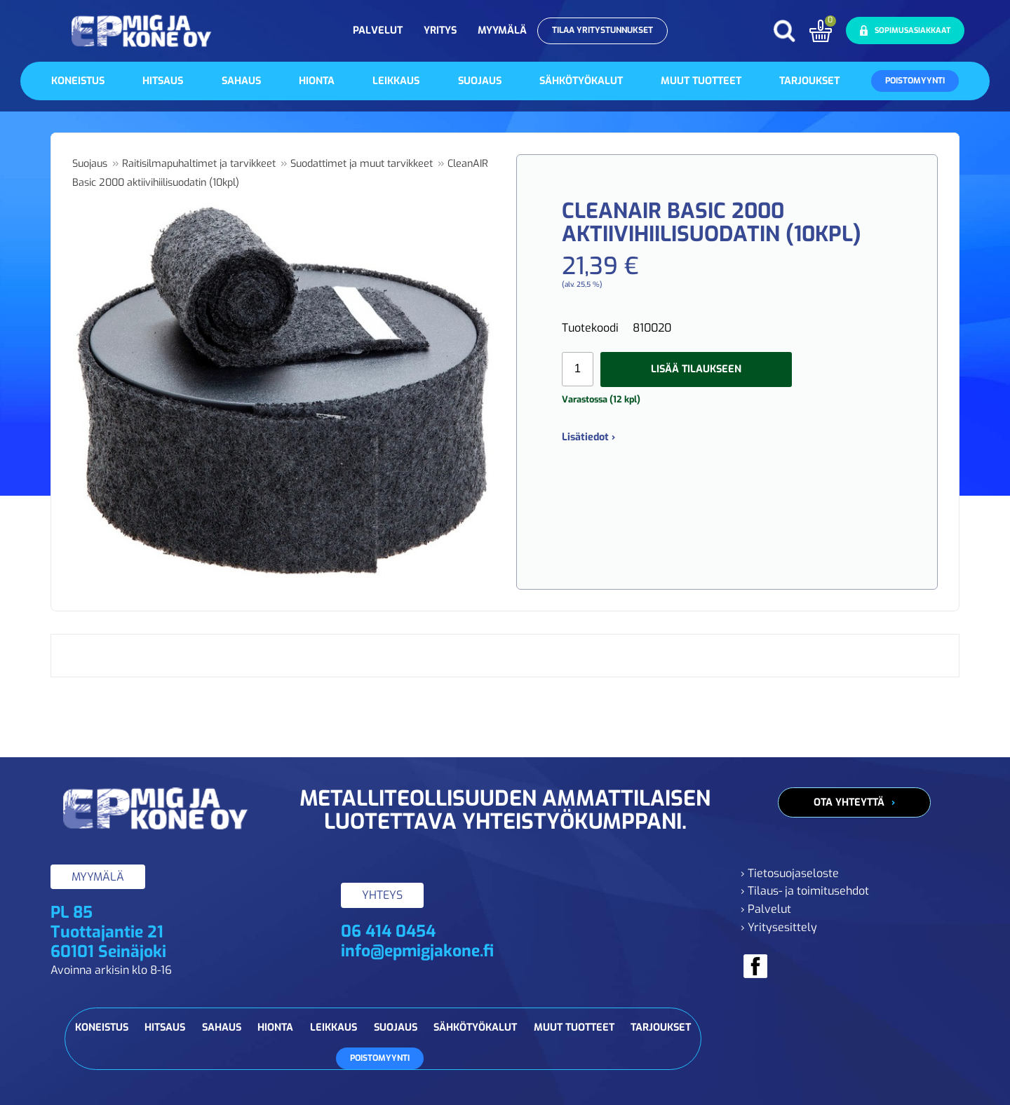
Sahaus (241, 81)
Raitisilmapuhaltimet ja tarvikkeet (199, 163)
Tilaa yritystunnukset (602, 30)
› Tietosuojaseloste (790, 873)
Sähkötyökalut (581, 81)
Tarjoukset (809, 81)
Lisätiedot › (588, 437)
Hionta (317, 81)
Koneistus (78, 81)
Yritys (440, 30)
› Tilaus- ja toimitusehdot (805, 890)
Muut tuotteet (701, 81)
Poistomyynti (915, 80)
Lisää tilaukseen (696, 369)
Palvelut (378, 30)
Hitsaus (162, 81)
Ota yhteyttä (849, 802)
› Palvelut (766, 909)
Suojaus (479, 81)
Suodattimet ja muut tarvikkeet (361, 163)
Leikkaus (395, 81)
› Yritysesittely (779, 927)
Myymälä (502, 30)
